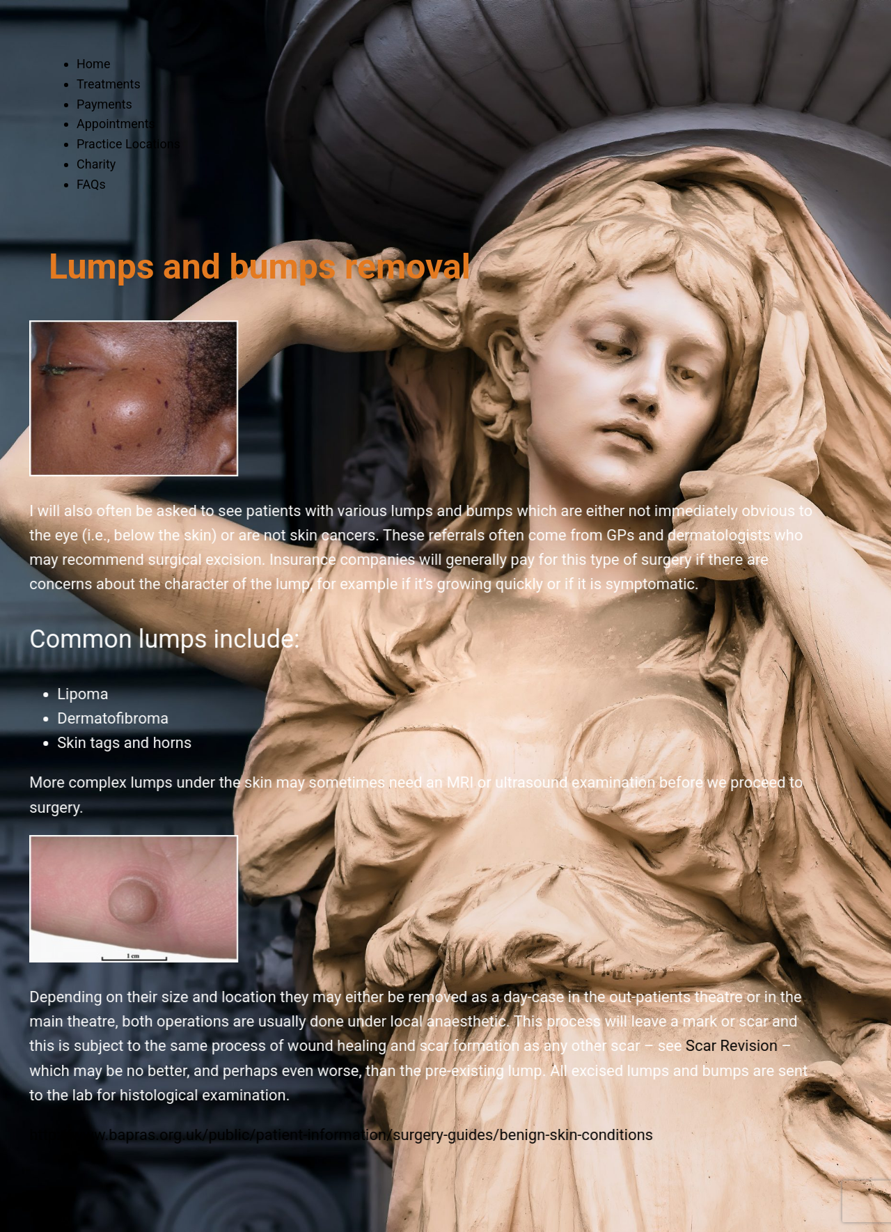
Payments (104, 104)
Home (93, 63)
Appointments (116, 123)
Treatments (109, 84)
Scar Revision (671, 1045)
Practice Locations (128, 144)
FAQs (91, 184)
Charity (96, 164)
